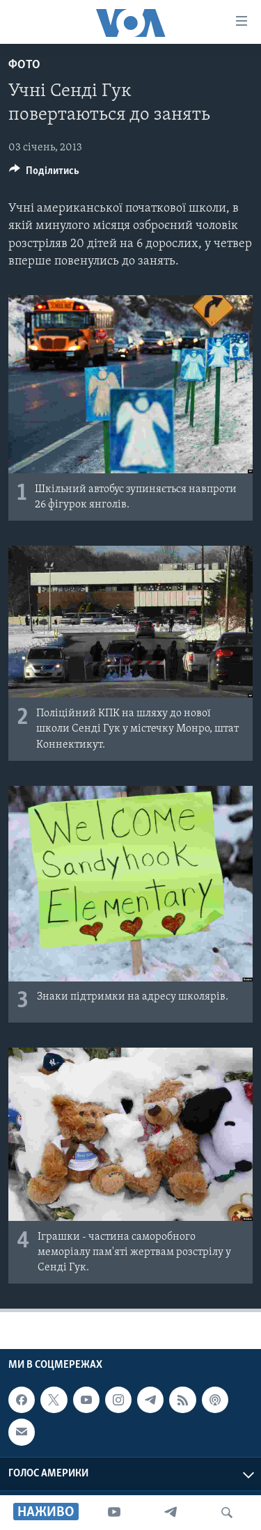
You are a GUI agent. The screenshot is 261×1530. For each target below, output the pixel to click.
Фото (24, 65)
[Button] (44, 174)
